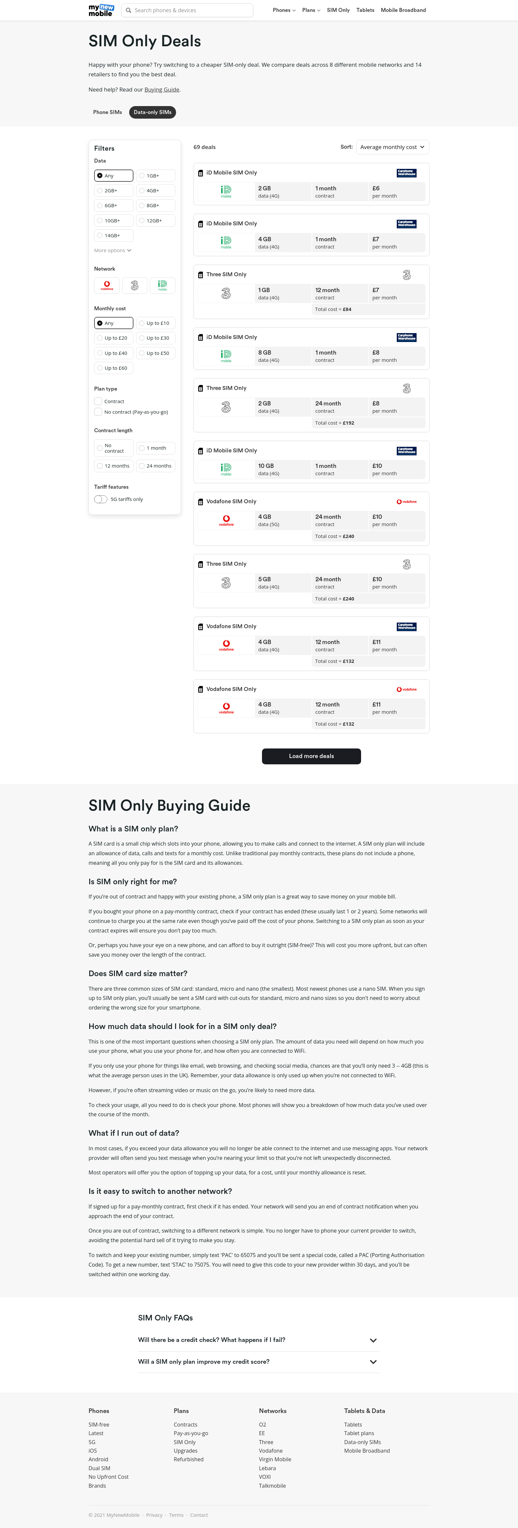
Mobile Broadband (367, 1450)
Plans (181, 1411)
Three (266, 1442)
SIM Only (185, 1442)
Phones (99, 1411)
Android (98, 1459)
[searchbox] (187, 10)
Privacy (154, 1514)
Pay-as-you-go (191, 1433)
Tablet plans (359, 1433)
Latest (96, 1433)
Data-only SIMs (152, 112)
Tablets (353, 1424)
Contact (199, 1514)
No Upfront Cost (109, 1476)
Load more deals (311, 756)
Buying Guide (161, 89)
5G (92, 1442)
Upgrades (186, 1450)
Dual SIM (99, 1468)
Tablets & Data (364, 1411)
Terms (176, 1514)
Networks (273, 1411)
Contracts (186, 1424)
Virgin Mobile (275, 1459)
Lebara (267, 1468)
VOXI (265, 1476)
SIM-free (99, 1424)
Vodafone (271, 1450)
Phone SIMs (107, 112)
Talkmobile (272, 1485)
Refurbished (189, 1459)
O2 (262, 1424)
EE (262, 1433)
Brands (97, 1485)
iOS (93, 1450)
